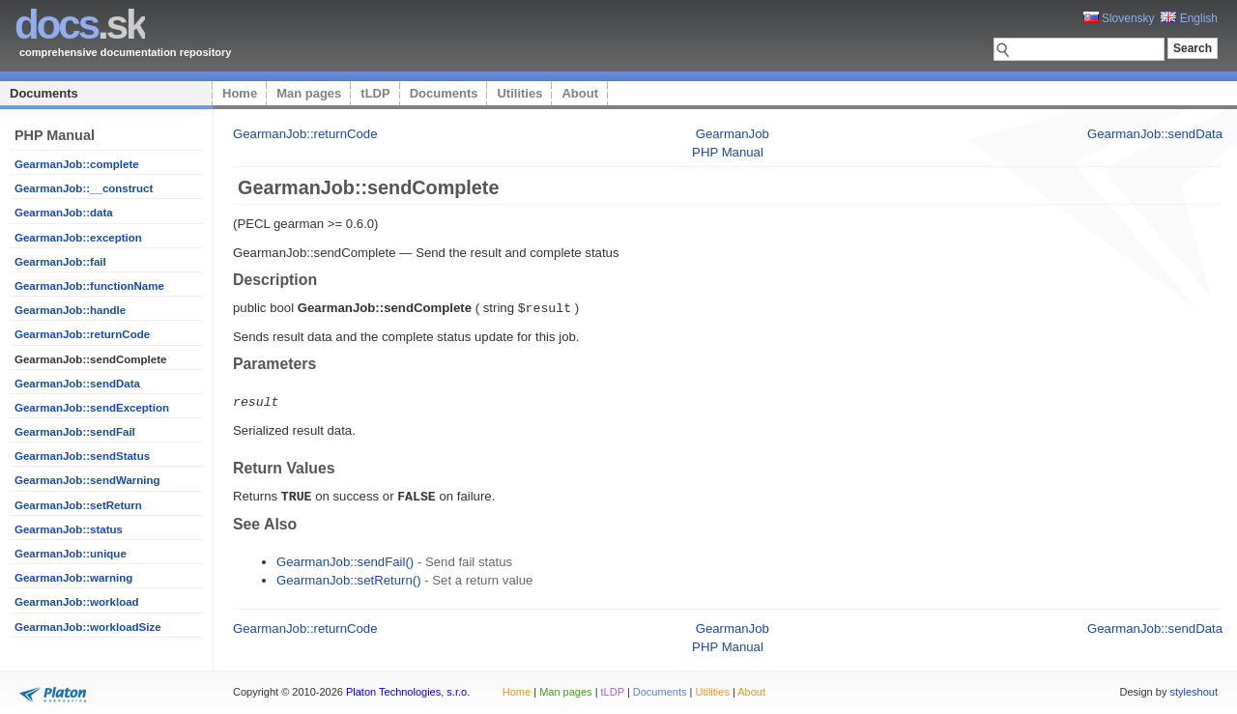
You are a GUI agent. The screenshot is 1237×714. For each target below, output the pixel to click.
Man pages (308, 93)
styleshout (1193, 689)
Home (239, 93)
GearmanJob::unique (70, 553)
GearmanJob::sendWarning (87, 480)
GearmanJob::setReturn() (348, 577)
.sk (79, 24)
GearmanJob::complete (76, 164)
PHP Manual (727, 152)
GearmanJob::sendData (77, 383)
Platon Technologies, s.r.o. (408, 689)
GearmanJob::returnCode (82, 334)
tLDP (374, 93)
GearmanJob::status (68, 529)
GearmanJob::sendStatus (82, 456)
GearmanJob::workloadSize (87, 627)
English (1189, 18)
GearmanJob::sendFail (74, 432)
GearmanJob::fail (60, 262)
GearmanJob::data (63, 212)
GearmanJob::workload (76, 602)
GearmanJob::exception (78, 237)
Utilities (519, 93)
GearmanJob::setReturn (78, 505)
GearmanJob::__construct (83, 188)
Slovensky (1119, 18)
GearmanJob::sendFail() (345, 559)
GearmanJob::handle (70, 310)
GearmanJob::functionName (89, 286)
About (579, 93)
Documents (44, 93)
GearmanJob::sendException (91, 408)
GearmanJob (732, 134)
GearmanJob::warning (73, 578)
